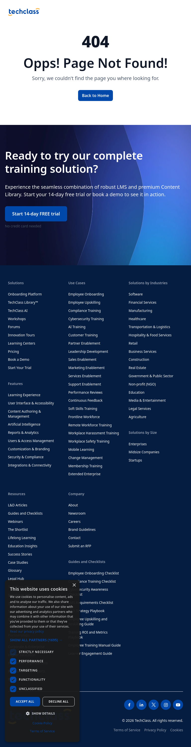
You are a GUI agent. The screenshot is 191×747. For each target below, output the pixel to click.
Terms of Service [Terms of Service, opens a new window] (42, 731)
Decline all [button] (59, 701)
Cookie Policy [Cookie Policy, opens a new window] (42, 723)
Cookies (176, 730)
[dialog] (42, 661)
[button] (42, 640)
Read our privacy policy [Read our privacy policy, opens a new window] (27, 631)
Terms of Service (127, 730)
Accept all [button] (25, 701)
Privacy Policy (155, 730)
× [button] (74, 585)
